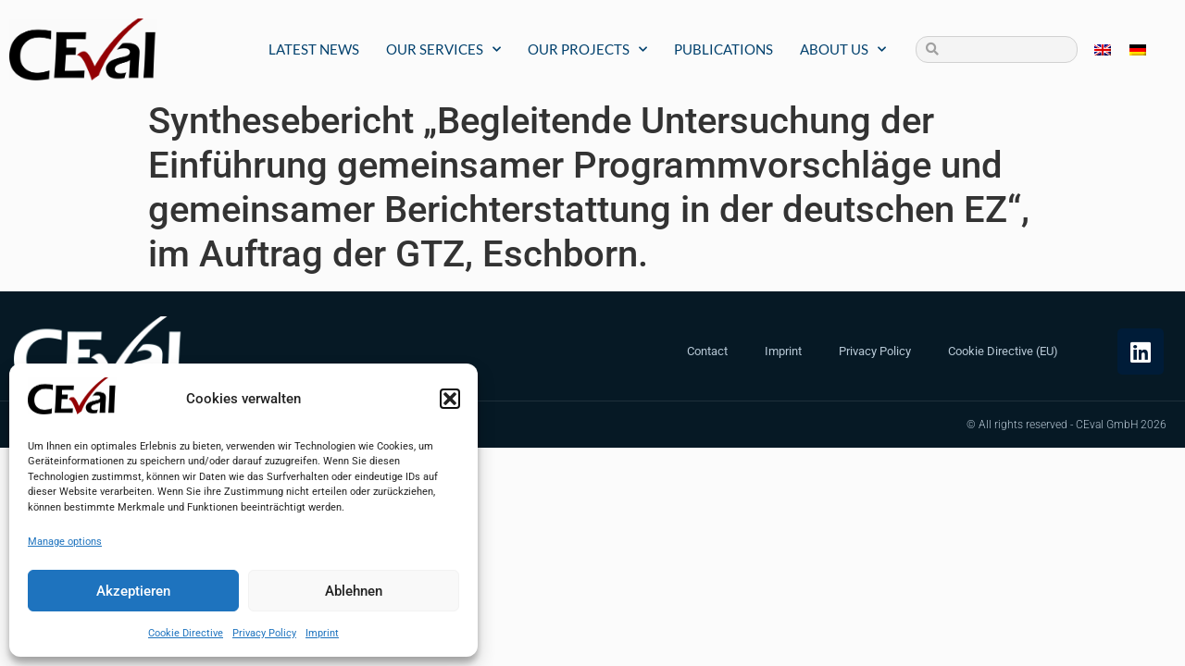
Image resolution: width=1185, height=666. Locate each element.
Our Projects (587, 49)
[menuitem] (1102, 49)
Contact (707, 351)
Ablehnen (353, 591)
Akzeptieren (133, 591)
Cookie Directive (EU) (1003, 351)
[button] (450, 398)
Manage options (65, 542)
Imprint (322, 633)
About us (843, 49)
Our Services (443, 49)
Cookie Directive (185, 633)
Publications (723, 49)
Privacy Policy (264, 633)
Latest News (313, 49)
